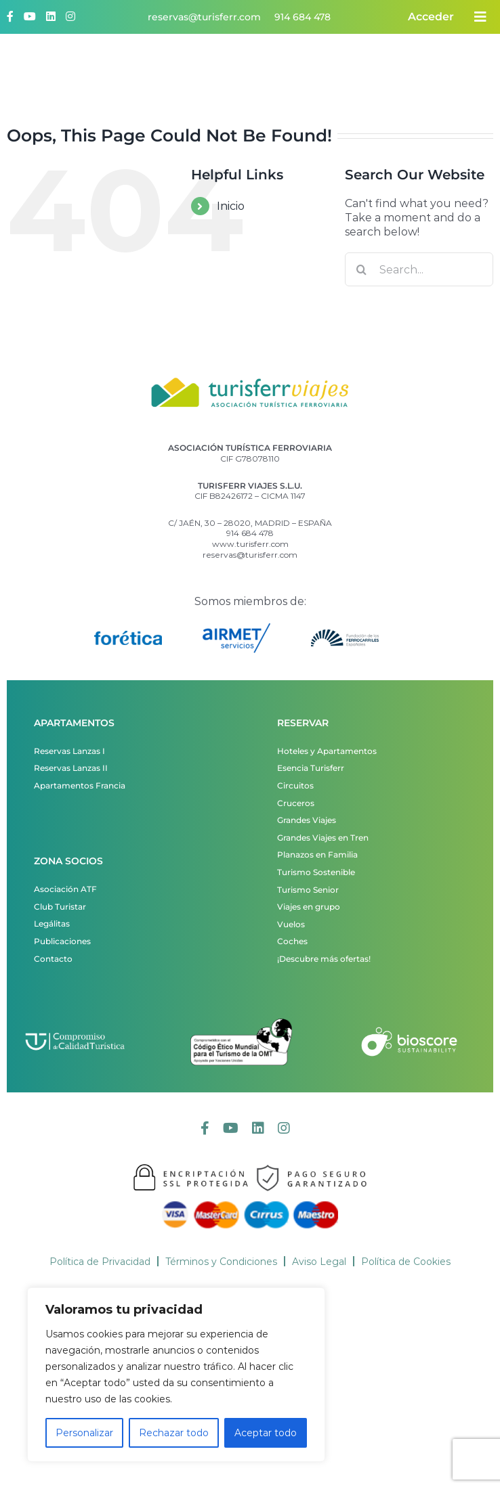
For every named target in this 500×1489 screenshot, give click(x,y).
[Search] (362, 269)
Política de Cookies (406, 1261)
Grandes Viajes (306, 820)
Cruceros (295, 803)
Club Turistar (60, 907)
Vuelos (291, 924)
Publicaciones (62, 941)
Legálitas (52, 923)
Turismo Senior (308, 890)
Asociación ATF (65, 889)
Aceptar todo (265, 1433)
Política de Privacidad (99, 1261)
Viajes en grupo (308, 907)
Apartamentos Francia (79, 785)
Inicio (231, 206)
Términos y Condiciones (221, 1261)
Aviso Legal (319, 1261)
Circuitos (295, 785)
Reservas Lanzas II (71, 768)
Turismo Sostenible (316, 872)
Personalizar (84, 1433)
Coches (292, 941)
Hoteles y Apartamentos (327, 751)
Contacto (53, 959)
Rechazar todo (174, 1433)
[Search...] (419, 269)
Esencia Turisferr (310, 768)
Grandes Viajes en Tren (323, 837)
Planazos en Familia (317, 854)
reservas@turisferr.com (204, 17)
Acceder (431, 16)
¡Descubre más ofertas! (324, 959)
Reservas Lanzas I (69, 751)
